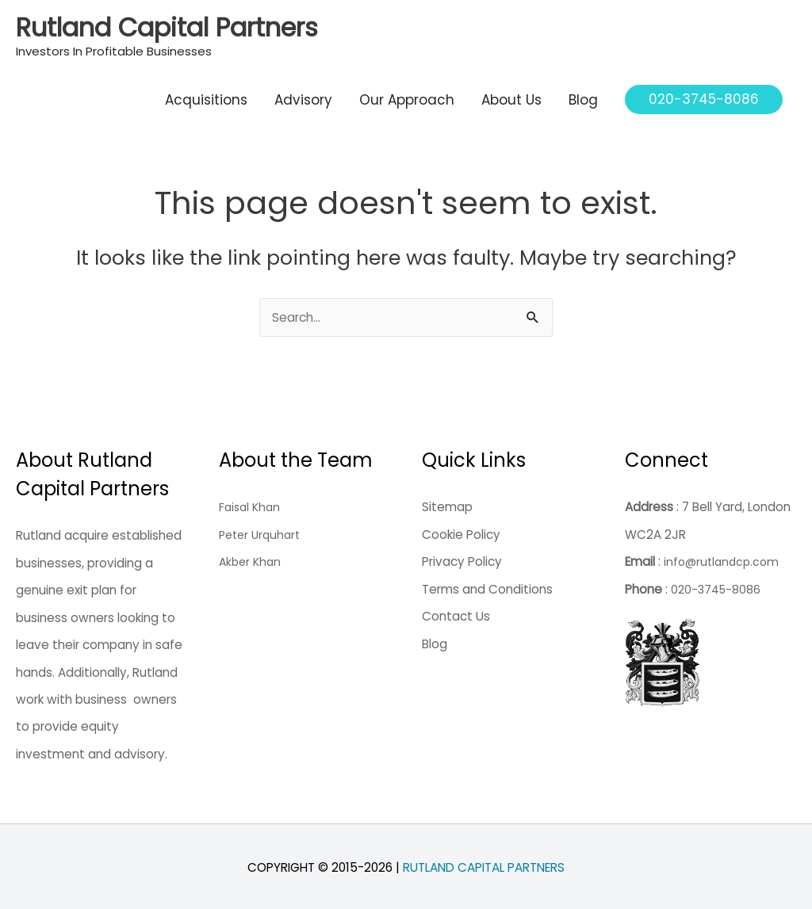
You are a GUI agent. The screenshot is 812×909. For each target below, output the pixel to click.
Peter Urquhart (262, 532)
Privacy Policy (462, 559)
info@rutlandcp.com (724, 559)
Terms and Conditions (487, 586)
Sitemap (447, 504)
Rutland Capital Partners (132, 24)
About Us (511, 94)
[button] (704, 94)
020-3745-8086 (717, 586)
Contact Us (456, 613)
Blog (583, 94)
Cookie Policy (461, 532)
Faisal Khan (251, 504)
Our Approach (406, 94)
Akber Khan (252, 559)
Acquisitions (206, 94)
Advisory (303, 94)
